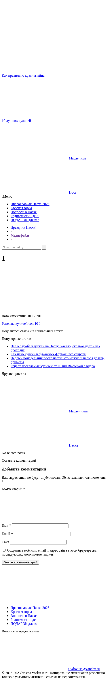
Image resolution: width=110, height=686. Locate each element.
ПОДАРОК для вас (25, 220)
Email (7, 539)
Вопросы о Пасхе (24, 212)
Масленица (44, 158)
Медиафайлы (20, 235)
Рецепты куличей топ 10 (21, 323)
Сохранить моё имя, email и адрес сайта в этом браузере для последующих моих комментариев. (49, 558)
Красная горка (21, 208)
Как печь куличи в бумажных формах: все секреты (48, 354)
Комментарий (13, 489)
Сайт (5, 547)
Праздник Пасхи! (23, 227)
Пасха (40, 445)
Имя (6, 531)
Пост (39, 192)
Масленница (45, 411)
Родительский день (25, 216)
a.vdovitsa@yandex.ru (51, 674)
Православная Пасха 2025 (30, 204)
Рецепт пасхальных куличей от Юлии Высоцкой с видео (53, 366)
